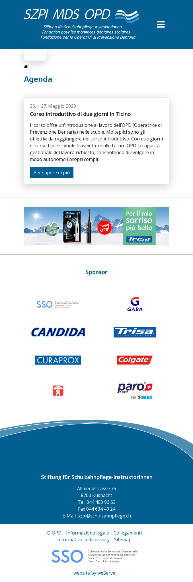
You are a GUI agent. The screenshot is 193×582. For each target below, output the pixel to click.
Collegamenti (128, 533)
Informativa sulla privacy (83, 540)
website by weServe (94, 573)
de (31, 55)
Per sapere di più (52, 172)
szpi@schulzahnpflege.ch (104, 516)
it (39, 55)
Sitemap (123, 540)
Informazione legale (87, 533)
